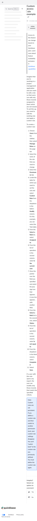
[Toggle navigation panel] (27, 10)
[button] (11, 9)
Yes (31, 492)
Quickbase (11, 515)
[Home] (2, 2)
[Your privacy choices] (3, 515)
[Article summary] (32, 27)
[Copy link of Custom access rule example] (28, 17)
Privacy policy (20, 515)
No (31, 497)
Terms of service (5, 517)
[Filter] (22, 9)
